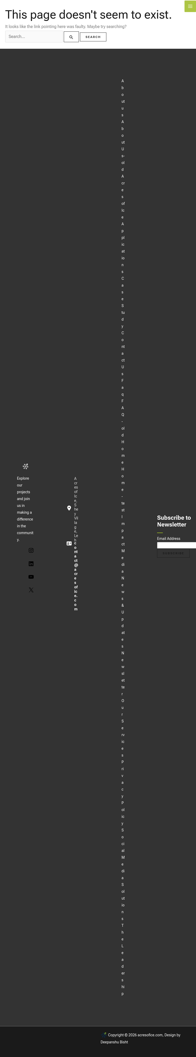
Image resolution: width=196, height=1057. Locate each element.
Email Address (168, 538)
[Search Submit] (71, 36)
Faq (123, 387)
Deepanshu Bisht (114, 1042)
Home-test (123, 489)
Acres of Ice (123, 196)
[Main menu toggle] (190, 6)
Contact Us (123, 353)
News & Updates (123, 612)
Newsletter (123, 673)
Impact (123, 530)
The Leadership (123, 959)
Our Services (123, 728)
